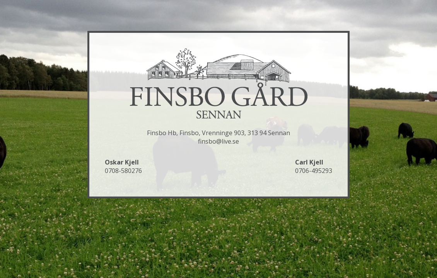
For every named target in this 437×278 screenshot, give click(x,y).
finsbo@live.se (218, 141)
